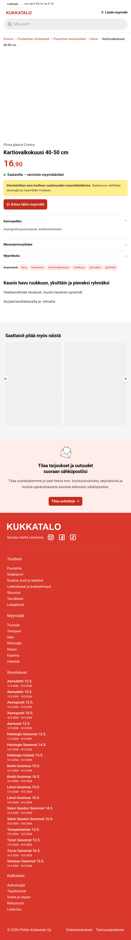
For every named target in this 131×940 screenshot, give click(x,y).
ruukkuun (79, 267)
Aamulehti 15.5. (30, 694)
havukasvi (37, 267)
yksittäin (110, 267)
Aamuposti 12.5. (30, 704)
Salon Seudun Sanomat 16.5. (30, 821)
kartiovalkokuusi (58, 267)
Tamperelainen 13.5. (30, 831)
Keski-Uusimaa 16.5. (30, 778)
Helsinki (13, 661)
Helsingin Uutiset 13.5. (30, 757)
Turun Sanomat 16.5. (30, 853)
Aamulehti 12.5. (30, 683)
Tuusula (13, 625)
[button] (6, 379)
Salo (10, 637)
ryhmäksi (95, 267)
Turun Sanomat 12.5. (30, 842)
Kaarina (13, 655)
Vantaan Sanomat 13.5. (30, 863)
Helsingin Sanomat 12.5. (30, 736)
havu (24, 267)
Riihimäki (14, 643)
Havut (94, 39)
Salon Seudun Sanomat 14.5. (30, 810)
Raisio (12, 649)
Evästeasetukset (79, 930)
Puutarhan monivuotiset (70, 39)
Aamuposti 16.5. (30, 715)
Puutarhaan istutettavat (33, 39)
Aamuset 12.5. (30, 725)
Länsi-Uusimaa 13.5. (30, 789)
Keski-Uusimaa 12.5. (30, 768)
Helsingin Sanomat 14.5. (30, 747)
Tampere (14, 631)
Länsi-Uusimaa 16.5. (30, 800)
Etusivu (8, 39)
